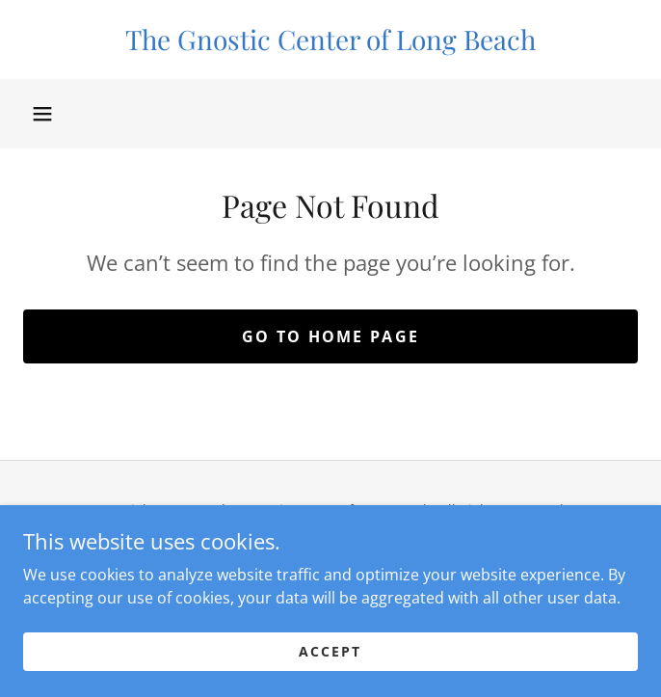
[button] (42, 113)
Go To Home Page (330, 336)
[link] (330, 39)
